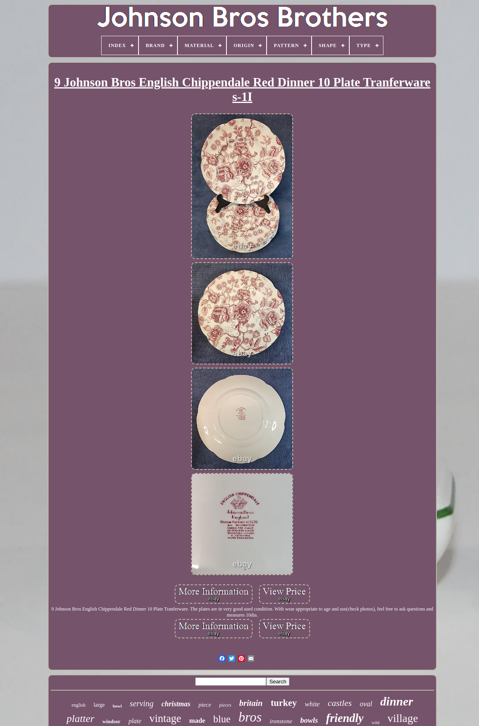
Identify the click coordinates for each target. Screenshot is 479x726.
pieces (225, 705)
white (312, 704)
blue (221, 719)
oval (366, 704)
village (402, 718)
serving (141, 703)
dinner (396, 701)
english (78, 705)
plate (134, 721)
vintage (165, 718)
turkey (284, 703)
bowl (117, 705)
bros (249, 717)
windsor (111, 721)
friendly (344, 718)
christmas (175, 704)
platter (80, 718)
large (99, 705)
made (197, 720)
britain (251, 703)
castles (340, 703)
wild (375, 722)
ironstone (281, 721)
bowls (309, 720)
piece (204, 704)
